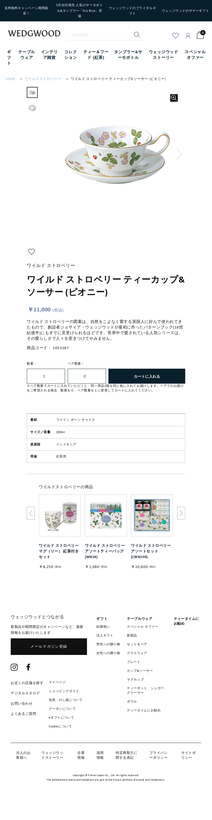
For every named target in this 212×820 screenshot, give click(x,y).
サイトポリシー (188, 771)
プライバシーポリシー (158, 771)
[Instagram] (14, 684)
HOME (10, 79)
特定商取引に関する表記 (127, 771)
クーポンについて (62, 725)
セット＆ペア (137, 661)
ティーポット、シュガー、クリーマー (147, 707)
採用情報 (100, 771)
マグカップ (135, 696)
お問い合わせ (22, 720)
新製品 (132, 652)
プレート (133, 678)
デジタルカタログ (25, 709)
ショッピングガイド (64, 707)
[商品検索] (106, 35)
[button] (180, 154)
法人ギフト (104, 652)
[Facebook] (28, 684)
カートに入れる (147, 376)
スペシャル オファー (142, 643)
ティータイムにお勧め (144, 727)
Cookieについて (60, 743)
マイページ (57, 699)
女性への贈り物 (108, 670)
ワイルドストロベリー (43, 79)
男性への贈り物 (108, 661)
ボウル (132, 718)
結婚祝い (103, 643)
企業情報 (81, 771)
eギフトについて (61, 734)
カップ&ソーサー (140, 687)
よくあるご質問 (23, 730)
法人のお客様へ (23, 771)
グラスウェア (137, 670)
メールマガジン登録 (48, 663)
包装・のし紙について (65, 716)
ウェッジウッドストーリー (52, 771)
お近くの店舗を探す (27, 699)
